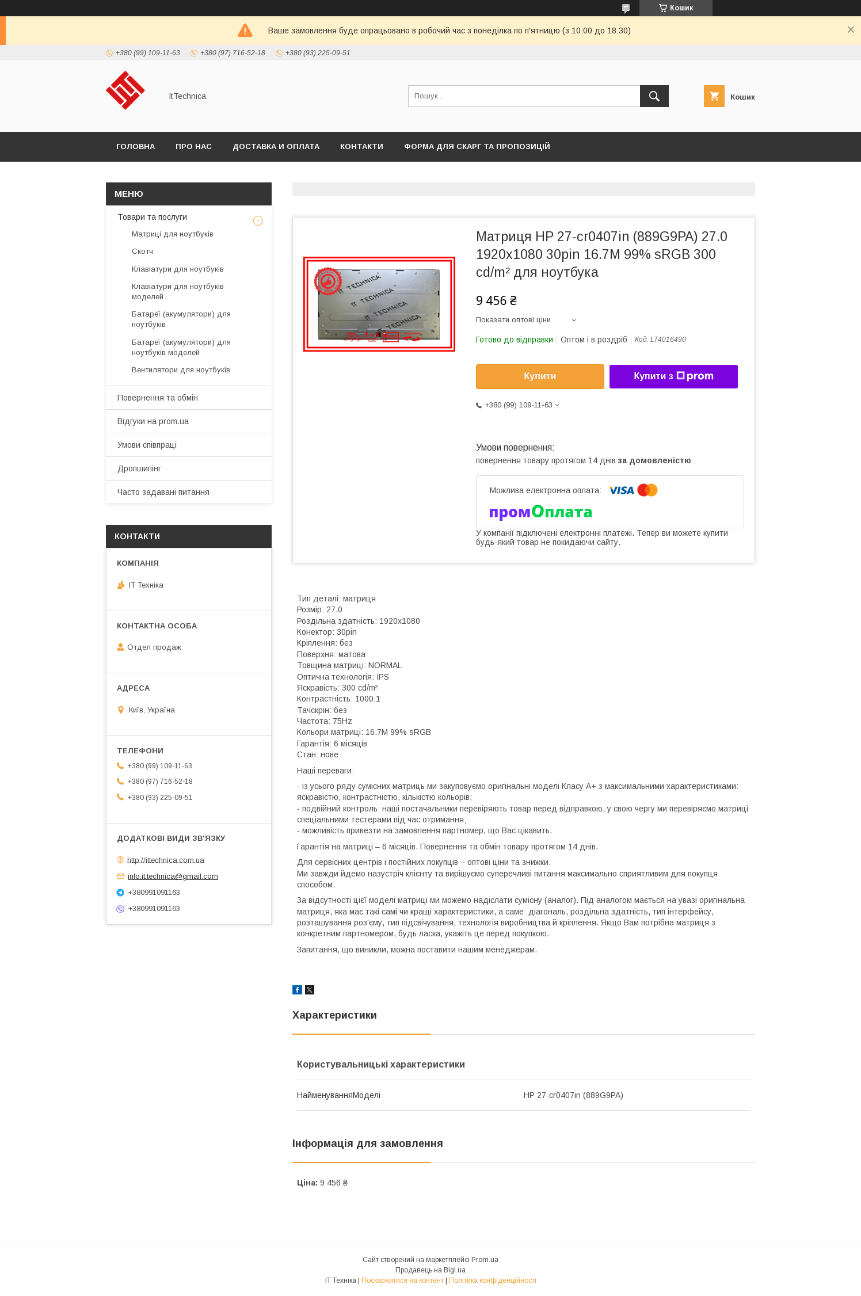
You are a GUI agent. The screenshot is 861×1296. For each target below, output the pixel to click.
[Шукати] (654, 96)
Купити (540, 376)
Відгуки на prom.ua (153, 421)
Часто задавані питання (163, 492)
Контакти (361, 146)
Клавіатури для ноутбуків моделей (178, 291)
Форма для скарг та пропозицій (477, 146)
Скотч (142, 251)
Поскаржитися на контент (402, 1280)
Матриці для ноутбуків (173, 234)
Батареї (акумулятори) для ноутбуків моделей (181, 347)
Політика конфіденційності (492, 1280)
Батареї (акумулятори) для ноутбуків (181, 319)
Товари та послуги (152, 217)
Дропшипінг (139, 468)
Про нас (194, 146)
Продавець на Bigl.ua (430, 1270)
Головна (135, 146)
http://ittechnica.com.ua (165, 859)
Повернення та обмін (157, 397)
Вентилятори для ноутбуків (181, 369)
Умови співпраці (147, 444)
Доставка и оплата (276, 146)
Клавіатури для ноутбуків (178, 269)
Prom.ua (484, 1260)
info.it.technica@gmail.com (173, 876)
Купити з (673, 376)
